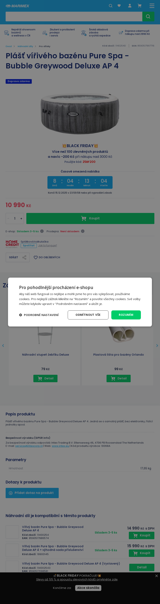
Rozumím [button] (126, 315)
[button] (39, 315)
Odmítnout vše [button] (88, 315)
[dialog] (80, 302)
